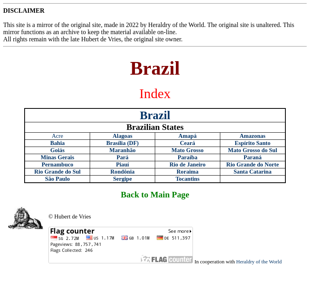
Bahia (57, 143)
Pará (123, 157)
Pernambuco (57, 164)
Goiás (57, 150)
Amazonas (253, 136)
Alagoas (123, 136)
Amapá (188, 136)
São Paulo (57, 179)
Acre (57, 136)
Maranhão (123, 150)
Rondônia (122, 171)
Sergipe (122, 179)
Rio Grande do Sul (57, 171)
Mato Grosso (187, 150)
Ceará (187, 143)
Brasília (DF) (122, 143)
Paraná (252, 157)
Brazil (155, 115)
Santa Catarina (252, 171)
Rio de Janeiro (187, 164)
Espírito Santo (252, 143)
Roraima (187, 171)
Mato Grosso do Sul (252, 150)
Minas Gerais (57, 157)
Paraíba (188, 157)
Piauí (122, 164)
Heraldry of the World (259, 262)
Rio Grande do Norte (252, 164)
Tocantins (187, 179)
